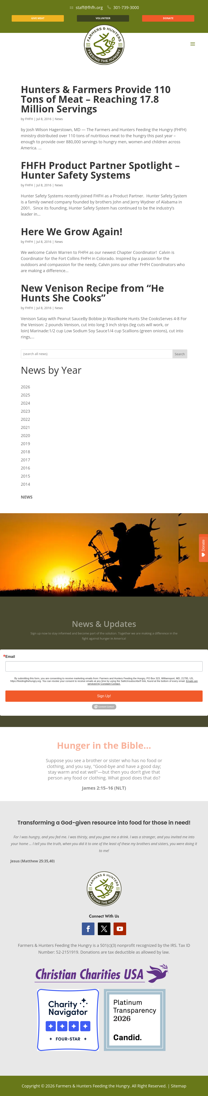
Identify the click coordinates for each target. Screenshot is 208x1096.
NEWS (27, 497)
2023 (25, 411)
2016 (25, 468)
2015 (25, 476)
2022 (25, 419)
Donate (203, 548)
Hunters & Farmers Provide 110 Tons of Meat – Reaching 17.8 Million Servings (96, 99)
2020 (25, 435)
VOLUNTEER (103, 18)
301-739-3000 (123, 7)
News (59, 119)
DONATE (168, 18)
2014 (25, 484)
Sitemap (178, 1086)
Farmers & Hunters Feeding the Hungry (93, 1086)
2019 (25, 443)
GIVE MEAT (37, 18)
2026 (25, 387)
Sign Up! (104, 696)
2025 (25, 395)
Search (180, 354)
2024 (25, 403)
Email (10, 657)
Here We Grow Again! (71, 231)
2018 (25, 451)
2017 (25, 460)
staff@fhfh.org (86, 7)
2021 (25, 427)
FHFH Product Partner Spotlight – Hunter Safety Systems (100, 170)
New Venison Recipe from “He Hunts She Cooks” (92, 292)
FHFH (29, 119)
